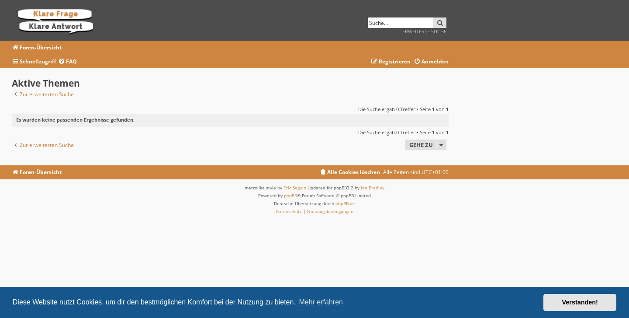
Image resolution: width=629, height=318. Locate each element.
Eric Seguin (294, 188)
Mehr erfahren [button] (321, 302)
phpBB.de (345, 203)
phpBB (290, 195)
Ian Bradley (372, 188)
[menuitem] (67, 62)
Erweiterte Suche (424, 31)
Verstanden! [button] (580, 302)
